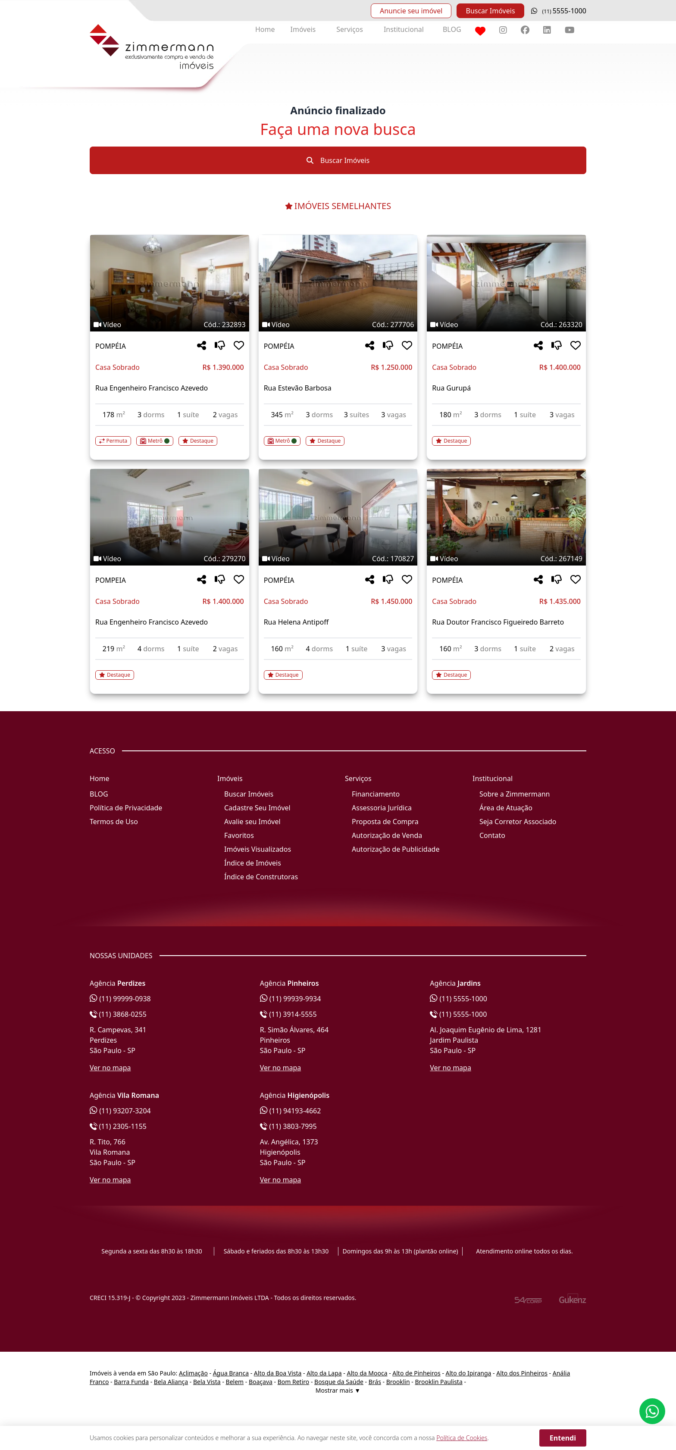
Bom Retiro (294, 1382)
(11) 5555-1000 (458, 998)
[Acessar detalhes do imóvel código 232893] (169, 436)
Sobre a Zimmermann (514, 794)
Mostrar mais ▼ (338, 1390)
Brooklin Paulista (438, 1382)
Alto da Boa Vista (278, 1373)
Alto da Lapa (324, 1373)
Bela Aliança (171, 1382)
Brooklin (398, 1382)
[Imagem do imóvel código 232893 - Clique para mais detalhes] (169, 283)
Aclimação (193, 1373)
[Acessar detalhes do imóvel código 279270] (169, 670)
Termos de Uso (114, 821)
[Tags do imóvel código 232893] (169, 324)
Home (265, 29)
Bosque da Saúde (338, 1382)
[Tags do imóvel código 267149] (506, 558)
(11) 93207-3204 (120, 1111)
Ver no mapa (110, 1067)
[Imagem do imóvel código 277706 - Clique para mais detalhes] (338, 283)
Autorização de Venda (387, 835)
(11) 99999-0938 (120, 998)
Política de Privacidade (126, 807)
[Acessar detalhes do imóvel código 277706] (338, 436)
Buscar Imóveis (490, 11)
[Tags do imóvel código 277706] (338, 324)
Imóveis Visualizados (257, 849)
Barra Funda (131, 1382)
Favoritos (239, 835)
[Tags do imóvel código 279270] (169, 558)
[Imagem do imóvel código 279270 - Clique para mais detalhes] (169, 517)
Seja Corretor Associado (518, 821)
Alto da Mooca (367, 1373)
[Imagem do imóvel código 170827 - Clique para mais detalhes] (338, 517)
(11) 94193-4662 (290, 1111)
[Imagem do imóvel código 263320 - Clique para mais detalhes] (506, 283)
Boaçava (260, 1382)
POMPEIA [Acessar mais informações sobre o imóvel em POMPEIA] (110, 580)
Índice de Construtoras (261, 876)
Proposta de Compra (385, 821)
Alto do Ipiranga (468, 1373)
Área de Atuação (505, 807)
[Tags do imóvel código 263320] (506, 324)
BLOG (452, 29)
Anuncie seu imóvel (411, 11)
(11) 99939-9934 (290, 998)
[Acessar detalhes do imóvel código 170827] (338, 670)
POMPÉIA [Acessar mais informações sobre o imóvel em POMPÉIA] (110, 346)
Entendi (563, 1438)
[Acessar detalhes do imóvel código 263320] (506, 436)
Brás (375, 1382)
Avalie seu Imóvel (252, 821)
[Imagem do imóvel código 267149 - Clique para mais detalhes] (506, 517)
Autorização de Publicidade (395, 849)
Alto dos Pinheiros (522, 1373)
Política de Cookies (461, 1438)
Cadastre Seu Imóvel (257, 807)
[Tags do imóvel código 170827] (338, 558)
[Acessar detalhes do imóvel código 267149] (506, 670)
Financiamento (376, 794)
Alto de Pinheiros (416, 1373)
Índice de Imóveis (252, 863)
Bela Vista (207, 1382)
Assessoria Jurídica (382, 807)
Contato (492, 835)
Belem (235, 1382)
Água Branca (231, 1373)
